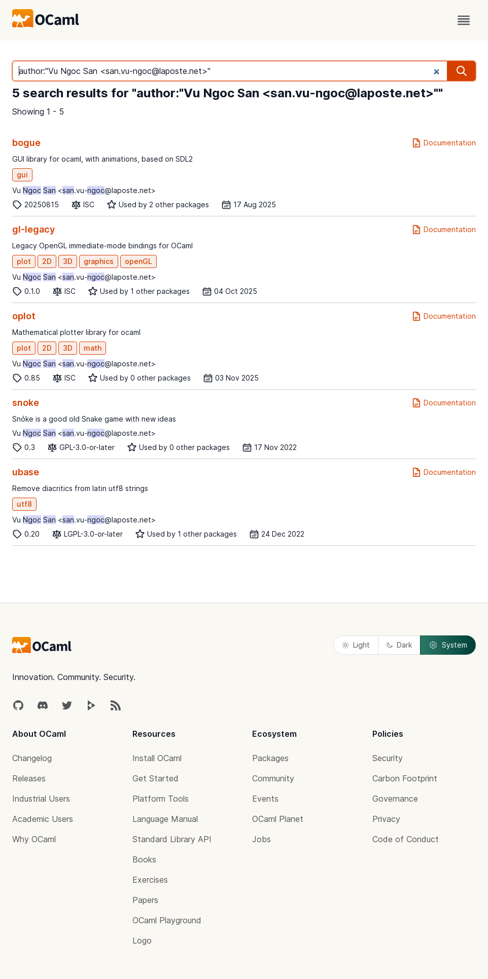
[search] (461, 71)
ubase (25, 472)
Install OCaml (157, 758)
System (448, 645)
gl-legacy (33, 229)
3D (68, 261)
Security (387, 758)
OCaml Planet (277, 819)
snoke (25, 402)
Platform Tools (160, 799)
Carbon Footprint (404, 778)
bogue (26, 142)
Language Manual (165, 819)
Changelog (32, 758)
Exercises (150, 880)
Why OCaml (34, 839)
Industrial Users (41, 799)
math (92, 348)
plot (24, 261)
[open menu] (464, 20)
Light (356, 645)
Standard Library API (172, 839)
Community (273, 778)
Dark (399, 645)
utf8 (24, 504)
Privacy (386, 819)
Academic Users (42, 819)
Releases (29, 778)
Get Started (155, 778)
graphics (99, 261)
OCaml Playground (166, 920)
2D (47, 261)
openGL (138, 261)
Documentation (443, 143)
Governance (395, 799)
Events (265, 799)
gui (22, 174)
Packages (270, 758)
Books (144, 859)
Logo (142, 940)
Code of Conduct (405, 839)
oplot (24, 316)
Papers (145, 900)
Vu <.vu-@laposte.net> (84, 190)
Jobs (261, 839)
